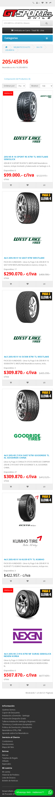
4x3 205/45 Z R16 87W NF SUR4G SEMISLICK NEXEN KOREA (27, 655)
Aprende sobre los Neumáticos (15, 733)
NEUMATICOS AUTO (22, 47)
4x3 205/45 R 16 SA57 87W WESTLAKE (24, 257)
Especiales (6, 764)
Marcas (5, 755)
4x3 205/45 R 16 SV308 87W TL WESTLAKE (26, 356)
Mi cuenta (6, 772)
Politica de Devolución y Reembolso (17, 727)
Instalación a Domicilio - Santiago (16, 715)
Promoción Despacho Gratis (14, 718)
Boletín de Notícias (10, 780)
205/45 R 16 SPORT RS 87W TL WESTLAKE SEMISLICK (26, 158)
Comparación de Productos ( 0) (17, 79)
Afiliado (5, 761)
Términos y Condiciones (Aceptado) (17, 724)
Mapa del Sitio (8, 747)
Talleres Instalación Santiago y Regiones (18, 721)
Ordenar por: (9, 86)
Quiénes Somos (8, 709)
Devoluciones (7, 744)
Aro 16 (39, 47)
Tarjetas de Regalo (10, 758)
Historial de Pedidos (10, 775)
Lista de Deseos (8, 777)
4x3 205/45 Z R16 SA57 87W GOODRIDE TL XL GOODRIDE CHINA (26, 456)
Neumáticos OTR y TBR (11, 730)
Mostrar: (34, 86)
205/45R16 (9, 50)
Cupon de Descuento (11, 712)
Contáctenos (7, 741)
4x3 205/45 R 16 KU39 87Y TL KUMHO (24, 559)
